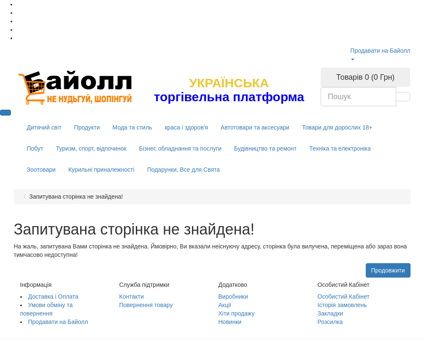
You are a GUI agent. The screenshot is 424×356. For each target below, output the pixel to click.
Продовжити (388, 270)
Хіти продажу (237, 313)
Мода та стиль (132, 127)
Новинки (230, 321)
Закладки (330, 313)
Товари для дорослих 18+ (337, 127)
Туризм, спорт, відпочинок (91, 148)
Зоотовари (41, 169)
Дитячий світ (44, 127)
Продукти (87, 127)
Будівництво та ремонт (265, 148)
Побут (35, 148)
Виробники (233, 296)
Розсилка (330, 321)
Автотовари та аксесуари (255, 127)
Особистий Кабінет (344, 296)
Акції (225, 305)
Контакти (131, 296)
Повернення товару (146, 305)
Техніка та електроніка (340, 148)
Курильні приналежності (101, 169)
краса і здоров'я (186, 127)
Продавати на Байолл (380, 50)
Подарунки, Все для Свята (183, 169)
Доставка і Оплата (53, 296)
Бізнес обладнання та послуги (180, 148)
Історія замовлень (342, 305)
